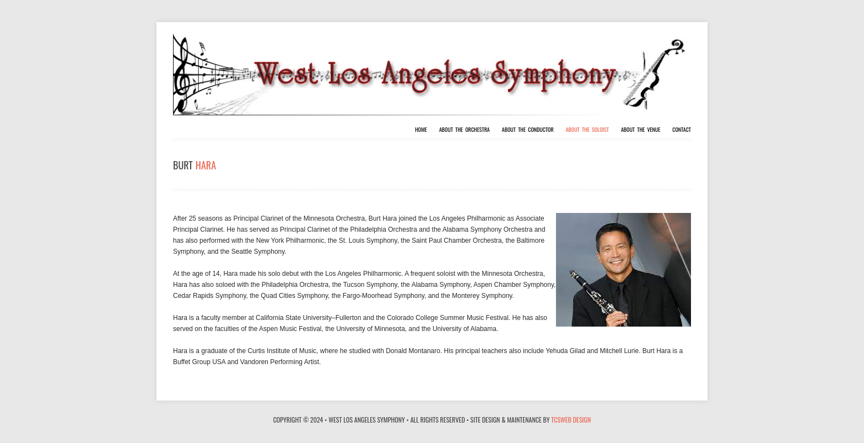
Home (421, 129)
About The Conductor (528, 129)
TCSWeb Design (571, 419)
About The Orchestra (464, 129)
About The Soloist (587, 129)
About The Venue (640, 129)
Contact (681, 129)
